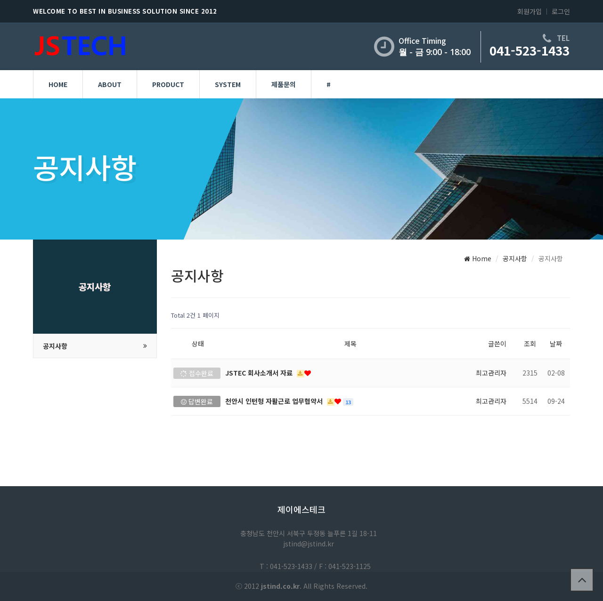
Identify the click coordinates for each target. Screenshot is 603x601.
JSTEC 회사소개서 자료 (259, 372)
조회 (530, 343)
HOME (58, 84)
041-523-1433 (529, 50)
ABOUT (110, 84)
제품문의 (283, 84)
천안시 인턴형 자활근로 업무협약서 (275, 401)
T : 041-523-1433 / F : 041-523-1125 (315, 566)
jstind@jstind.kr (308, 543)
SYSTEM (228, 84)
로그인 (561, 11)
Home (477, 258)
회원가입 (529, 11)
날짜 (556, 343)
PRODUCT (168, 84)
